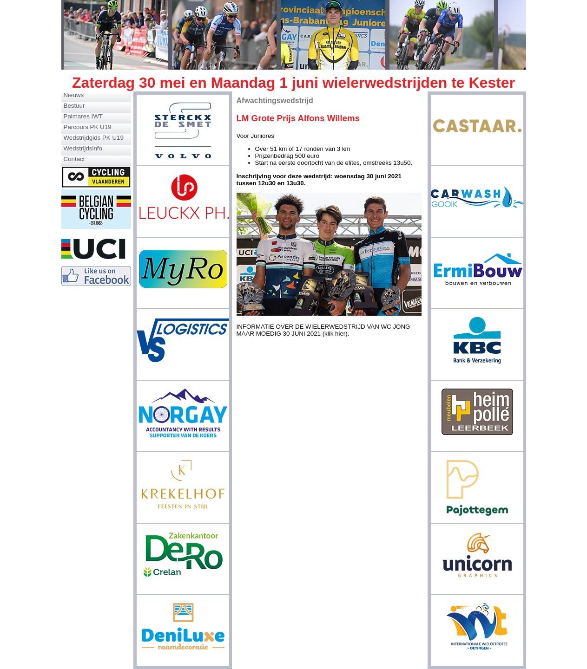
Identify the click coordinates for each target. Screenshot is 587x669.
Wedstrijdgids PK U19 (94, 137)
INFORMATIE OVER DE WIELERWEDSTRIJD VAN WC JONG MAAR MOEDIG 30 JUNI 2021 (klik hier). (323, 330)
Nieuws (74, 94)
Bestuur (74, 105)
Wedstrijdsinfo (83, 148)
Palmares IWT (83, 116)
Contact (74, 159)
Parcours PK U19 (88, 126)
